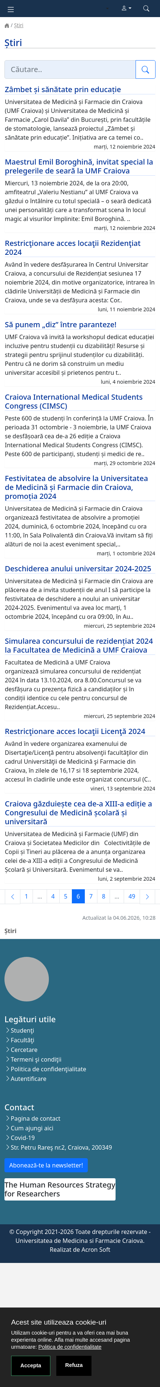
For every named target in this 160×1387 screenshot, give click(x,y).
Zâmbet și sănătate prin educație (63, 89)
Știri (18, 25)
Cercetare (24, 1050)
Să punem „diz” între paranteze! (61, 324)
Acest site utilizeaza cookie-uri (58, 1322)
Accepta (30, 1365)
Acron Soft (95, 1249)
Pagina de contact (35, 1118)
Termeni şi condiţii (36, 1059)
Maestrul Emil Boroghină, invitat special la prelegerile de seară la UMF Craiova (79, 166)
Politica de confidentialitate (70, 1347)
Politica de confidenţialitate (48, 1069)
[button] (126, 8)
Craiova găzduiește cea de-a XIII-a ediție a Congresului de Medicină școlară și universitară (78, 812)
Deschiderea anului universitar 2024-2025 (78, 568)
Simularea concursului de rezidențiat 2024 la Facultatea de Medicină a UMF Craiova (79, 645)
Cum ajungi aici (32, 1128)
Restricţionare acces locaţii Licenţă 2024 (75, 731)
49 (132, 896)
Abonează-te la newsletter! (46, 1165)
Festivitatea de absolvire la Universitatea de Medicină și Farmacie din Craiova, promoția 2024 (76, 487)
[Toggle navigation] (10, 9)
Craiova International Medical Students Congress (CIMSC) (74, 401)
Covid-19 (23, 1138)
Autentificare (28, 1079)
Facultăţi (22, 1040)
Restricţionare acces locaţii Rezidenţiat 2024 (73, 247)
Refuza (74, 1365)
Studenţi (22, 1030)
